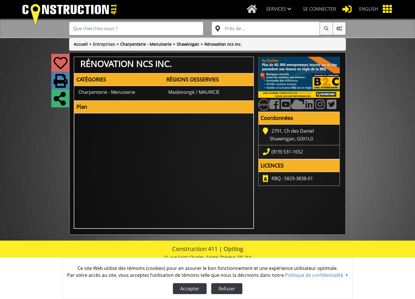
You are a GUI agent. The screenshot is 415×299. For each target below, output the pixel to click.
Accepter (189, 288)
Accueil (81, 44)
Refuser (226, 288)
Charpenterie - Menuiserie (145, 44)
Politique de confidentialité (316, 275)
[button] (279, 9)
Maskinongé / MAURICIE (194, 92)
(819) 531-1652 (287, 151)
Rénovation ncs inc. (223, 44)
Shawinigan (188, 44)
